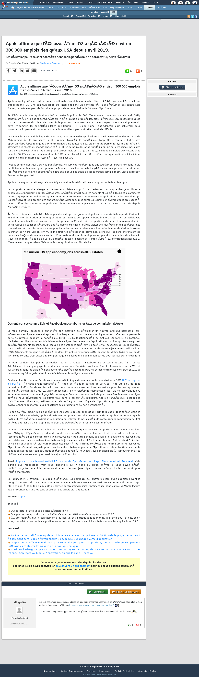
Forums (44, 2)
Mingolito (20, 608)
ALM (64, 8)
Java (84, 8)
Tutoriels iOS (94, 16)
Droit (145, 2)
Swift (123, 16)
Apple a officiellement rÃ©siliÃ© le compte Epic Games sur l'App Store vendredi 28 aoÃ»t (74, 463)
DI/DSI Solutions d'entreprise (30, 8)
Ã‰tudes (133, 2)
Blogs (80, 2)
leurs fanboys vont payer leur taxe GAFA (91, 611)
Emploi (119, 2)
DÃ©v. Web (94, 8)
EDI (105, 8)
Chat (90, 2)
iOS (113, 12)
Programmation (117, 8)
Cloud (50, 8)
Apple (21, 499)
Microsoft (74, 8)
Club (156, 2)
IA (58, 8)
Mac (117, 16)
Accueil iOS (68, 16)
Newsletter (104, 2)
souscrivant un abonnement (73, 568)
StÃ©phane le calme (50, 65)
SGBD (130, 8)
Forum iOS (81, 16)
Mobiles (149, 8)
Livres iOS (107, 16)
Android (105, 12)
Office (139, 8)
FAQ (70, 2)
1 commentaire (72, 65)
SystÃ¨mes (161, 8)
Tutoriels (58, 2)
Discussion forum (172, 87)
